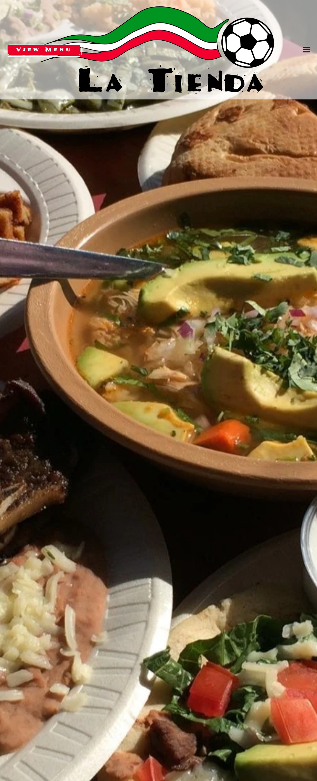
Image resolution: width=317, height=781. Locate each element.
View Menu (44, 49)
